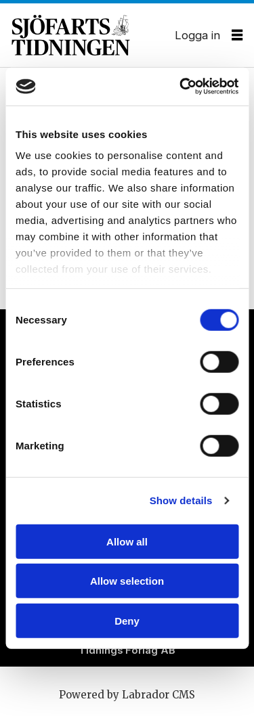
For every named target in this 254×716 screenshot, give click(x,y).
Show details (181, 500)
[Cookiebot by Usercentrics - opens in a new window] (180, 86)
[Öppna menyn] (237, 35)
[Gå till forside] (93, 35)
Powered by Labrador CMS (127, 694)
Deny (127, 620)
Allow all (127, 541)
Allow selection (127, 581)
